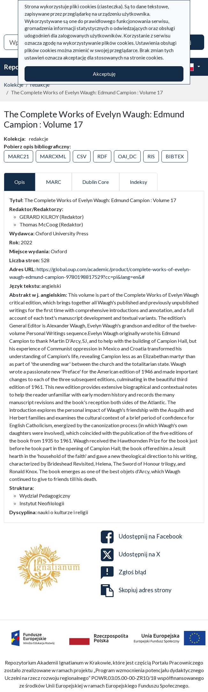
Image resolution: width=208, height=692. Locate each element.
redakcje (39, 85)
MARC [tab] (53, 182)
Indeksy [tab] (138, 182)
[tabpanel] (104, 356)
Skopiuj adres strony (136, 590)
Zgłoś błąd (123, 572)
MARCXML (53, 156)
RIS (151, 156)
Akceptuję (104, 74)
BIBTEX (175, 156)
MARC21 (18, 156)
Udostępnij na (141, 537)
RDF (102, 156)
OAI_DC (127, 156)
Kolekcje (13, 85)
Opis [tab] (19, 182)
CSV (81, 156)
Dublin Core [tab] (95, 182)
